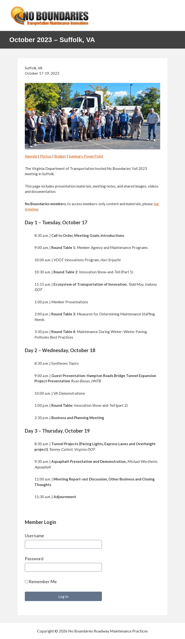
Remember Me (41, 581)
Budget (60, 156)
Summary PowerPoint (86, 156)
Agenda (31, 156)
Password (34, 558)
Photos (46, 156)
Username (34, 535)
